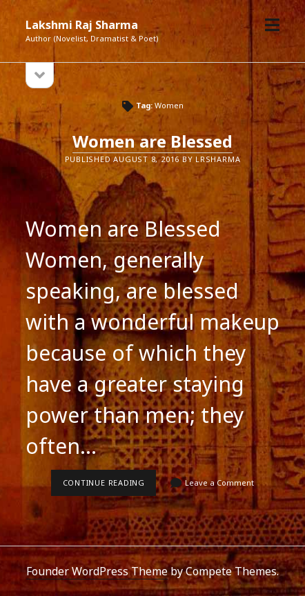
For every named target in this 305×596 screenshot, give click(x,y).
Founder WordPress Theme (97, 571)
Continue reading (110, 486)
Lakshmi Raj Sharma (82, 24)
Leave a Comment (219, 482)
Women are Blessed (152, 141)
